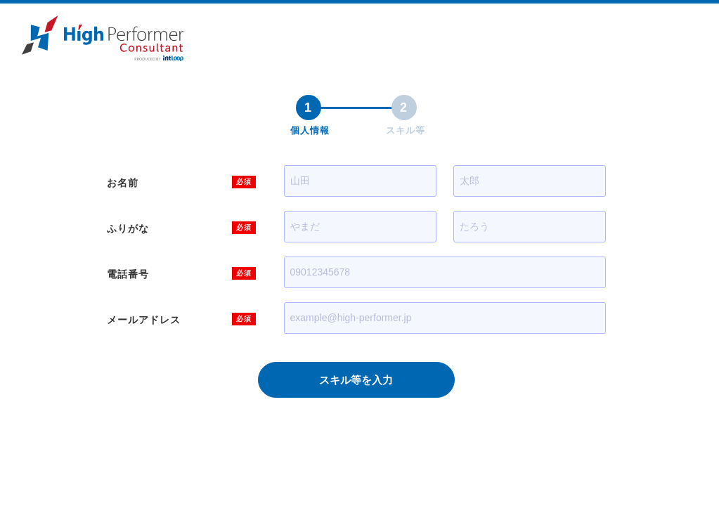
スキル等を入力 (356, 380)
